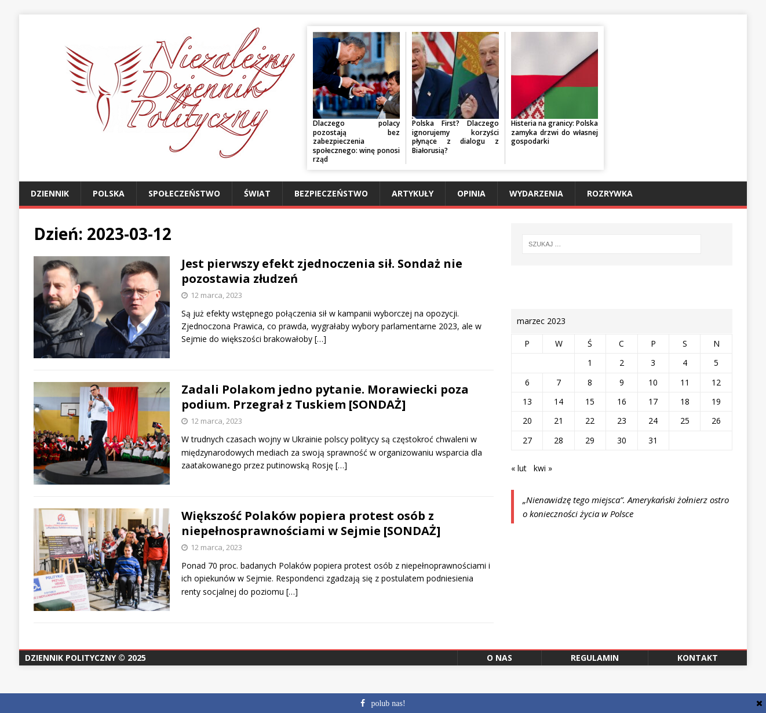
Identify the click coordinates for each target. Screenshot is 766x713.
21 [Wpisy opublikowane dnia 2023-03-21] (558, 420)
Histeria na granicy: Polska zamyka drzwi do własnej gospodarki (554, 132)
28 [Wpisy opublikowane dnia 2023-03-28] (558, 440)
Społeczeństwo (184, 193)
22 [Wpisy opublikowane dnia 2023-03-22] (589, 420)
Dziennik (50, 193)
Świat (257, 193)
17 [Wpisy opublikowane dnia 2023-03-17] (653, 401)
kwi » (543, 468)
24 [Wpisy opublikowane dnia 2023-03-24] (653, 420)
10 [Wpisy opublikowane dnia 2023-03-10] (653, 382)
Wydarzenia (536, 193)
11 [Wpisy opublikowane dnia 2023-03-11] (685, 382)
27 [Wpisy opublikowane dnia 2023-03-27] (527, 440)
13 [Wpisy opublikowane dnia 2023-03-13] (527, 401)
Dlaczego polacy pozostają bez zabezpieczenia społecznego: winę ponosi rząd (356, 141)
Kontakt (697, 657)
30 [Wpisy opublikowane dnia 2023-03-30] (621, 440)
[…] (320, 338)
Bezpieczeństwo (331, 193)
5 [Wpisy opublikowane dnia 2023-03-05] (716, 362)
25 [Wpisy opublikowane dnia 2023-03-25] (685, 420)
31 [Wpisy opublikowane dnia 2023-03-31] (653, 440)
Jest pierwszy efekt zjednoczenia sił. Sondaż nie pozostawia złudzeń (321, 271)
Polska (109, 193)
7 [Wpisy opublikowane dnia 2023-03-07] (558, 382)
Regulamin (595, 657)
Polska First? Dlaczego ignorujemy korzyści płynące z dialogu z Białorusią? (455, 136)
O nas (499, 657)
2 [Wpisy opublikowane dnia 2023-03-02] (621, 362)
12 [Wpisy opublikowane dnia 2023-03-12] (716, 382)
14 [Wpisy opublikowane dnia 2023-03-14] (558, 401)
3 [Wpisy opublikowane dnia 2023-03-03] (653, 362)
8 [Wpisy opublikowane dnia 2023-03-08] (590, 382)
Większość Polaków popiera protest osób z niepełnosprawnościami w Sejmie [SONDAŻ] (310, 523)
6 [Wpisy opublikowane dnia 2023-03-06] (527, 382)
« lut (519, 468)
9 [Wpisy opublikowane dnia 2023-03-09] (621, 382)
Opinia (471, 193)
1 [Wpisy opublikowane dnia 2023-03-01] (590, 362)
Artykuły (412, 193)
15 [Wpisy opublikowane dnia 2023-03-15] (589, 401)
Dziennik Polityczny (70, 657)
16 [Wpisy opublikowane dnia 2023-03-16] (621, 401)
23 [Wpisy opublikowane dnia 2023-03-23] (621, 420)
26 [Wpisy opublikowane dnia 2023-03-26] (716, 420)
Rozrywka (610, 193)
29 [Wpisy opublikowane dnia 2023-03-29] (589, 440)
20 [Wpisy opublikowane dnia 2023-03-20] (527, 420)
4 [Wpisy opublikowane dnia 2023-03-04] (685, 362)
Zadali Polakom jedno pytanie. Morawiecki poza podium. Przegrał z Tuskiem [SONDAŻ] (325, 396)
